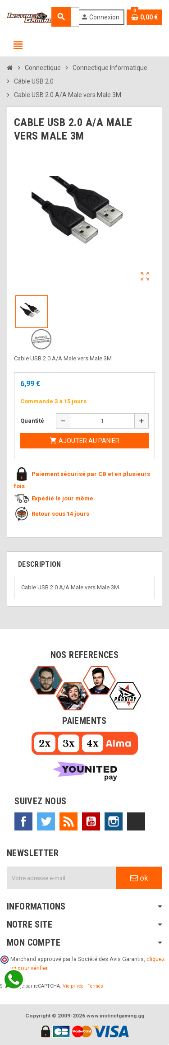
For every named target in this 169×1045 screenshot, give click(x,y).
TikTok (136, 821)
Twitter (46, 821)
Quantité (32, 420)
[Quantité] (102, 421)
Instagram (114, 821)
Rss (68, 821)
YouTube (91, 821)
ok (139, 877)
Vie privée (73, 986)
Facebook (23, 821)
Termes (95, 986)
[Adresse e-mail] (61, 878)
